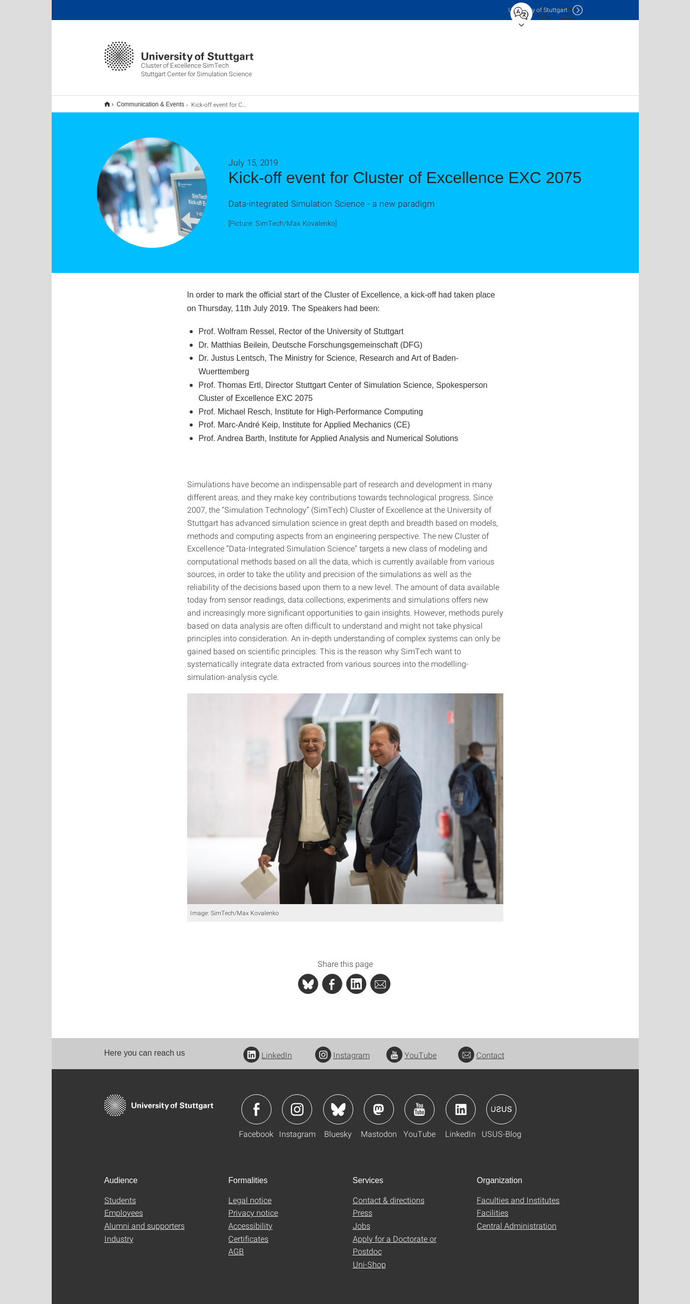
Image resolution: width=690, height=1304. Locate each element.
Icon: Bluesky (338, 1103)
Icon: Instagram (297, 1103)
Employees (123, 1206)
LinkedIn (267, 1048)
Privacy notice (253, 1206)
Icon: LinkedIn (461, 1103)
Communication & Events (145, 100)
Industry (118, 1232)
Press (362, 1206)
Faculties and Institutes (518, 1193)
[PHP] (332, 977)
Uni (538, 10)
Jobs (361, 1219)
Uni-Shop (369, 1257)
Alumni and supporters (144, 1219)
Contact (481, 1048)
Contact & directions (389, 1193)
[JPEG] (345, 792)
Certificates (248, 1232)
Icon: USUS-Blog (501, 1103)
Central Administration (517, 1219)
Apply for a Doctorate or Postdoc (395, 1238)
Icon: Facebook (256, 1103)
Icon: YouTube (419, 1103)
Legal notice (249, 1193)
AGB (236, 1244)
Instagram (342, 1048)
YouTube (411, 1048)
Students (120, 1193)
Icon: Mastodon (379, 1103)
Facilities (492, 1206)
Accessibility (250, 1219)
